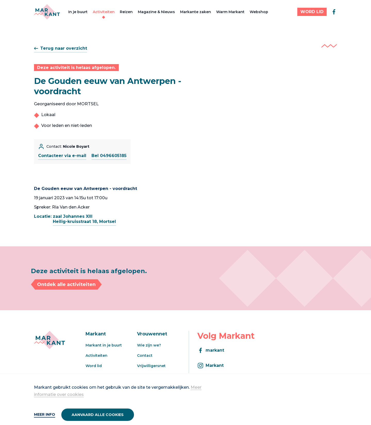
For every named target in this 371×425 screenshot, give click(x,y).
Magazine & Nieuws (156, 12)
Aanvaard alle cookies (98, 414)
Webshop (259, 12)
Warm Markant (230, 12)
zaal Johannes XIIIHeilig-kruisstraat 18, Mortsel (84, 219)
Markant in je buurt (104, 345)
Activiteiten (104, 12)
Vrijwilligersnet (151, 365)
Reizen (126, 12)
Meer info (44, 414)
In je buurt (78, 12)
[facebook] (334, 12)
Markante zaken (195, 12)
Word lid (94, 365)
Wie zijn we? (149, 345)
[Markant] (47, 12)
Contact (145, 355)
